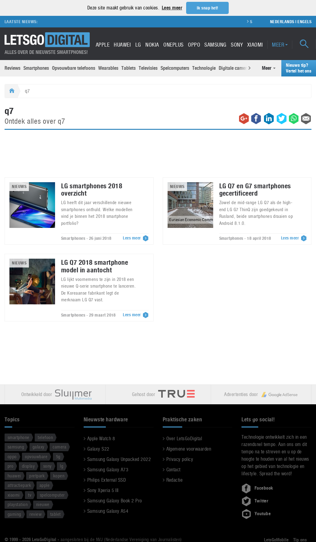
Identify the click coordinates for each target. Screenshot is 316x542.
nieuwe (43, 504)
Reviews (12, 68)
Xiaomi (255, 44)
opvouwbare (36, 456)
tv (29, 494)
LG (138, 44)
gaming (14, 513)
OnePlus (173, 44)
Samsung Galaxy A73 (108, 469)
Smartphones (36, 68)
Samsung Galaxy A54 (108, 511)
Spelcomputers (175, 68)
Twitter (254, 500)
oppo (12, 456)
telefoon (45, 437)
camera (59, 446)
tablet (55, 513)
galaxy (38, 446)
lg (61, 465)
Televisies (148, 68)
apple (45, 484)
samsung (16, 446)
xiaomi (14, 494)
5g (58, 456)
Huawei (122, 44)
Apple (102, 44)
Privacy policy (179, 459)
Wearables (108, 68)
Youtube (256, 513)
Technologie (204, 68)
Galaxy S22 (98, 449)
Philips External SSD (106, 480)
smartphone (19, 437)
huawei (14, 475)
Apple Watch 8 (101, 438)
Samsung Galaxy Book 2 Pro (114, 500)
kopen (58, 475)
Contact (173, 469)
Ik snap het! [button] (207, 8)
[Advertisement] (158, 157)
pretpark (37, 475)
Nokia (152, 44)
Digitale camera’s (235, 68)
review (36, 513)
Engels (304, 21)
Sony (237, 44)
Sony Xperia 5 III (103, 490)
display (28, 465)
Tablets (128, 68)
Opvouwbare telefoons (73, 68)
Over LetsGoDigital (184, 438)
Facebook (257, 488)
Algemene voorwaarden (188, 449)
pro (10, 465)
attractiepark (19, 484)
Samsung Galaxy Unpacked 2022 (119, 459)
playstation (18, 504)
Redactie (174, 480)
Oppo (194, 44)
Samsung (215, 44)
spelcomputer (52, 494)
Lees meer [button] (172, 8)
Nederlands (282, 21)
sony (47, 465)
